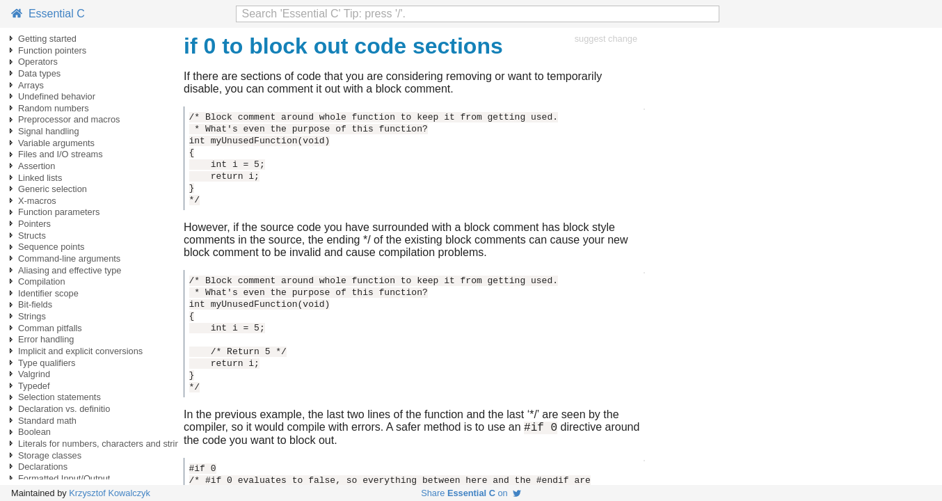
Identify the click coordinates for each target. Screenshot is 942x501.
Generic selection (52, 189)
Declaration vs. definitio (64, 409)
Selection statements (59, 397)
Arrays (31, 85)
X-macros (37, 201)
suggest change (606, 38)
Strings (32, 316)
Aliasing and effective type (69, 270)
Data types (39, 73)
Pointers (34, 223)
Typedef (34, 386)
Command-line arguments (69, 258)
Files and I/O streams (60, 154)
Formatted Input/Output (64, 478)
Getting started (47, 38)
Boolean (34, 432)
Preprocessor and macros (69, 119)
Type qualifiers (47, 363)
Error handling (46, 339)
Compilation (41, 281)
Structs (32, 235)
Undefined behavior (56, 96)
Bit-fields (35, 304)
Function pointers (52, 50)
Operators (38, 61)
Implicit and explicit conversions (80, 351)
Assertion (36, 166)
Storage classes (49, 455)
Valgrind (34, 374)
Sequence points (51, 246)
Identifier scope (48, 293)
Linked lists (40, 178)
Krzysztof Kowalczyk (109, 493)
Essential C (48, 13)
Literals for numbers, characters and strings (103, 443)
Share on (471, 493)
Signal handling (48, 131)
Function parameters (58, 212)
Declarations (42, 466)
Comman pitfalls (50, 328)
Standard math (47, 420)
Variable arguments (56, 143)
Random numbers (53, 108)
